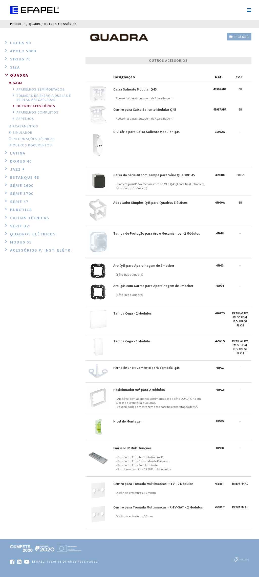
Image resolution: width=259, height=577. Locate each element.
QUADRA (35, 24)
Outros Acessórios (60, 24)
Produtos (18, 24)
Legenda (239, 36)
